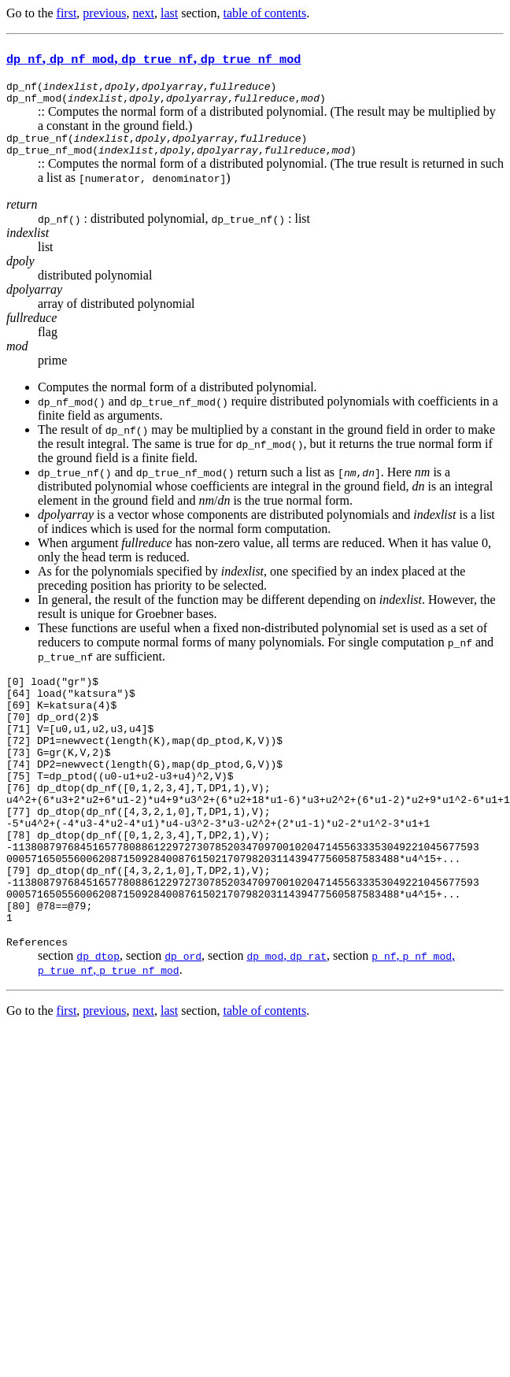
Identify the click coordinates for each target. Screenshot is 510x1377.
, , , (153, 58)
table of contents (265, 13)
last (169, 13)
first (67, 13)
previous (104, 13)
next (143, 13)
